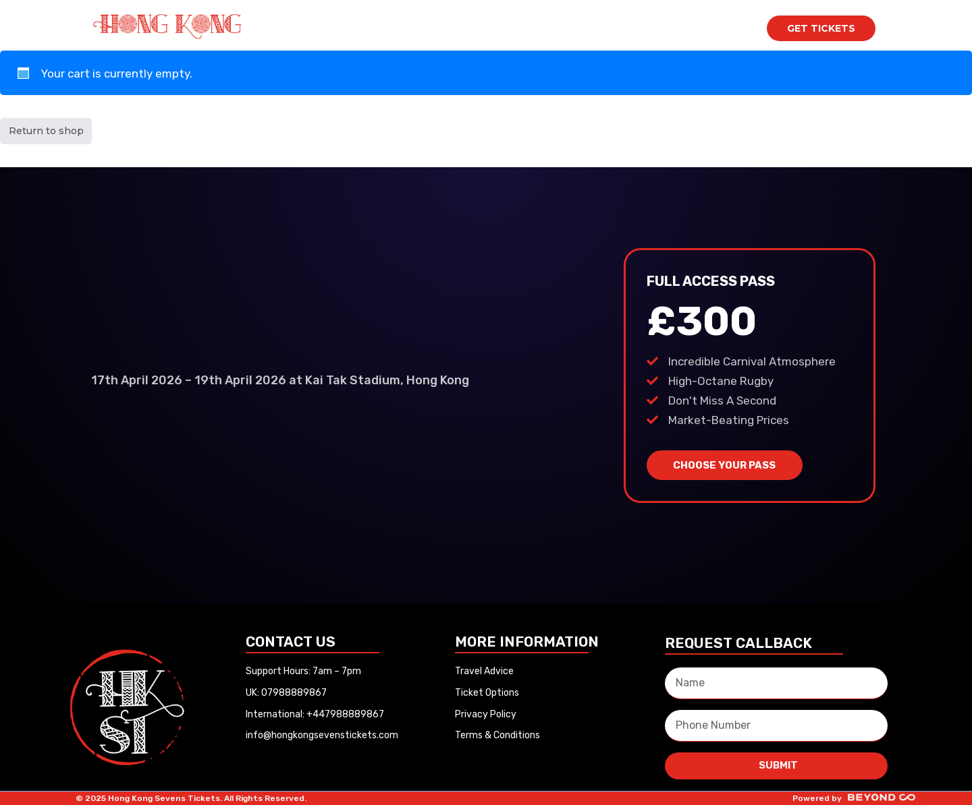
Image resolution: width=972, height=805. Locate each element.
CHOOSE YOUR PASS (724, 465)
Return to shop (46, 131)
